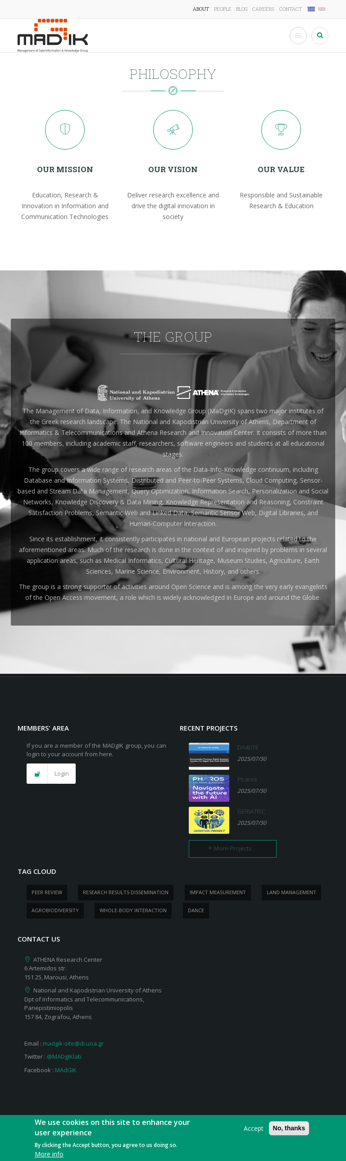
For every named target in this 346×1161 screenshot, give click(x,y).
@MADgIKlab (64, 1056)
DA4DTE (248, 747)
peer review (47, 892)
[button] (51, 773)
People (223, 8)
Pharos (247, 779)
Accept (254, 1133)
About (201, 8)
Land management (291, 892)
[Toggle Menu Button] (298, 35)
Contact (290, 8)
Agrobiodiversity (55, 910)
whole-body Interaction (133, 910)
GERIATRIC (251, 811)
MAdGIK (66, 1070)
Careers (263, 8)
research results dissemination (125, 892)
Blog (242, 8)
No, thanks (289, 1132)
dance (196, 910)
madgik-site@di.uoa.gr (73, 1043)
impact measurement (218, 892)
